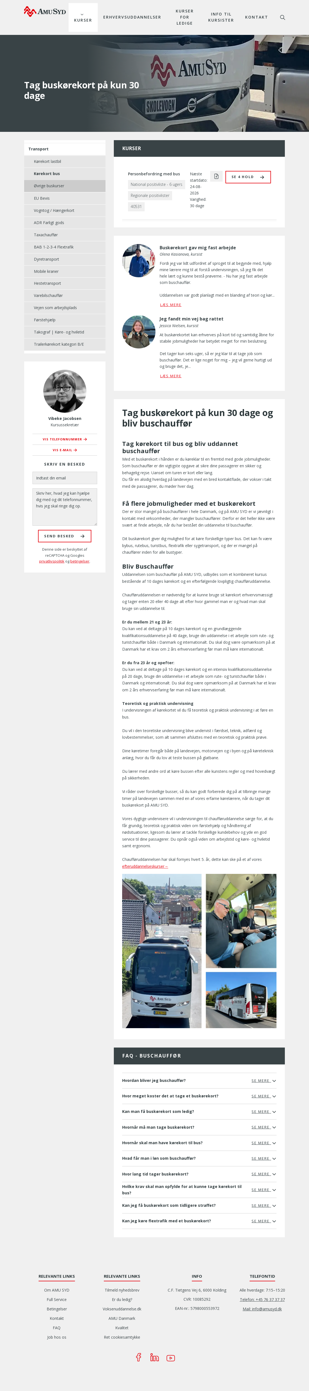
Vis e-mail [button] (62, 450)
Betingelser (57, 1309)
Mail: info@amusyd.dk (262, 1309)
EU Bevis (42, 198)
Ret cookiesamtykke (122, 1337)
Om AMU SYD (56, 1290)
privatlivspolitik (51, 561)
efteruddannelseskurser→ (145, 866)
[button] (248, 177)
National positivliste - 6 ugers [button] (156, 184)
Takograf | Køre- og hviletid (59, 332)
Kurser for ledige (185, 17)
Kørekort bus (47, 173)
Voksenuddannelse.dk (122, 1309)
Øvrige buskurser (49, 185)
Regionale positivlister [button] (150, 195)
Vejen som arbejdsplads (55, 307)
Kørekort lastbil (47, 161)
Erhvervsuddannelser (132, 17)
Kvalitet (122, 1327)
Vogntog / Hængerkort (54, 210)
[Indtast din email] (64, 478)
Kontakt (256, 17)
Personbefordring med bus (154, 173)
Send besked (59, 535)
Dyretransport (46, 259)
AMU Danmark (122, 1318)
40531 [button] (136, 206)
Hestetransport (47, 283)
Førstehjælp (45, 319)
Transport (38, 149)
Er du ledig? (122, 1299)
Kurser (83, 20)
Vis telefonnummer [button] (62, 439)
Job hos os (56, 1337)
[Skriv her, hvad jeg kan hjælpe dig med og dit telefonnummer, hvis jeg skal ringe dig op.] (64, 507)
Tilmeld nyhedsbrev (122, 1290)
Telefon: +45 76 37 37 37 (262, 1299)
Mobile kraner (46, 271)
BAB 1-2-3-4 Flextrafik (54, 247)
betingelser (79, 561)
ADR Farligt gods (49, 222)
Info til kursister (221, 17)
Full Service (57, 1299)
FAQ (57, 1327)
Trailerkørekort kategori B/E (59, 344)
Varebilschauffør (48, 295)
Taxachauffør (46, 234)
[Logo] (45, 11)
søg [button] (282, 17)
